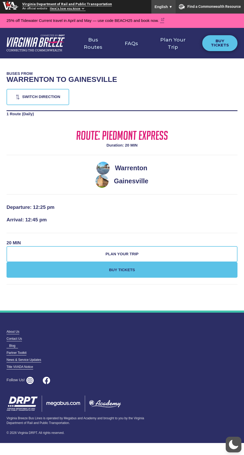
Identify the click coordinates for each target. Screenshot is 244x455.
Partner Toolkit (16, 353)
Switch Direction (41, 96)
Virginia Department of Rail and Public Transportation (67, 4)
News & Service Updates (24, 360)
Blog (12, 346)
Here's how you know (65, 8)
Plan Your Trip (173, 43)
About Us (13, 331)
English (163, 7)
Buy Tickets (220, 43)
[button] (233, 444)
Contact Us (14, 339)
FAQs (131, 43)
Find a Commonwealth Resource (210, 6)
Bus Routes (93, 43)
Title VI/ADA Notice (20, 367)
